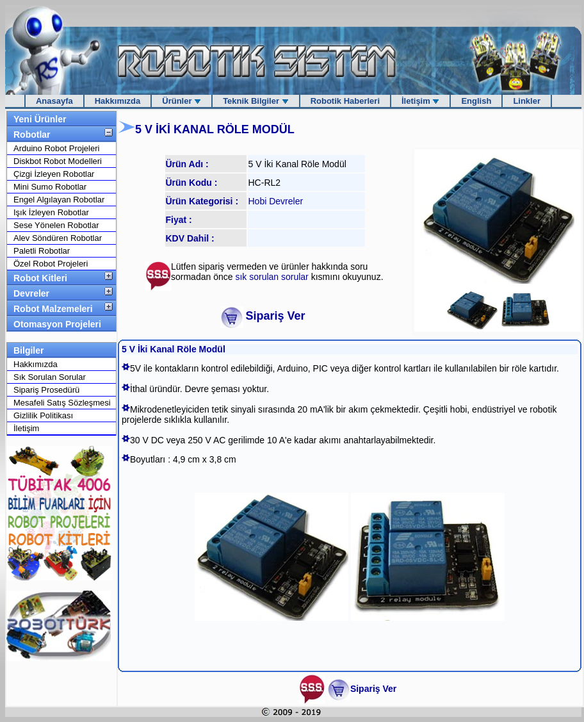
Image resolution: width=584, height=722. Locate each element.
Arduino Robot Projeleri (56, 148)
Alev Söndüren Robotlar (57, 238)
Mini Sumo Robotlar (49, 187)
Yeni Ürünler (39, 119)
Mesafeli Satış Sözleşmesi (62, 402)
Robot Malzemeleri (53, 309)
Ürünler (181, 101)
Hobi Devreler (276, 201)
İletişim (420, 101)
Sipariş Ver (275, 315)
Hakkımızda (118, 101)
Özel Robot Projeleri (50, 263)
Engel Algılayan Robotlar (58, 199)
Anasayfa (54, 101)
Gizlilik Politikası (43, 415)
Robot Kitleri (40, 278)
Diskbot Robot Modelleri (57, 161)
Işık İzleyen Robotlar (51, 212)
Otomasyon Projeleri (57, 324)
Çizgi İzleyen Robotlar (53, 174)
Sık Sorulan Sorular (49, 377)
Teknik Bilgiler (256, 101)
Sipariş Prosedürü (46, 390)
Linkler (526, 101)
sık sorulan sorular (273, 277)
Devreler (31, 293)
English (476, 101)
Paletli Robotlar (41, 251)
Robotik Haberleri (345, 101)
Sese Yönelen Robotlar (56, 225)
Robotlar (32, 134)
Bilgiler (28, 350)
